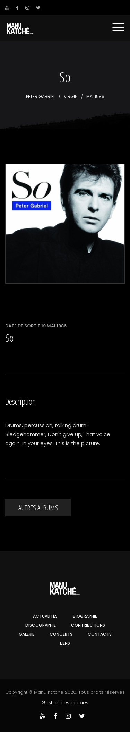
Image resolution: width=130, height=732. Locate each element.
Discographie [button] (40, 625)
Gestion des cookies (65, 702)
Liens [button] (65, 643)
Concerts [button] (61, 634)
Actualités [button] (45, 616)
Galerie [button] (26, 634)
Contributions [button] (88, 625)
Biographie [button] (85, 616)
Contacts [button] (100, 634)
